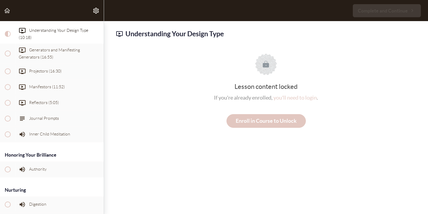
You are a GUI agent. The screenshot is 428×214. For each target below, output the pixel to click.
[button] (7, 10)
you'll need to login (295, 98)
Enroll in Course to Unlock (266, 121)
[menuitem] (96, 10)
